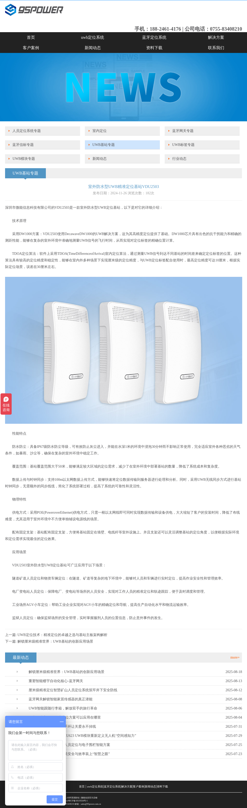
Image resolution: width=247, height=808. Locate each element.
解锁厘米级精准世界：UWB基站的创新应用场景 (55, 641)
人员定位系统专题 (26, 131)
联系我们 (216, 48)
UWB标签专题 (183, 145)
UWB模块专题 (23, 159)
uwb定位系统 (92, 37)
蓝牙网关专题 (183, 131)
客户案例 (31, 48)
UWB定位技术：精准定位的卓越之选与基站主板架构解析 (62, 635)
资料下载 (154, 48)
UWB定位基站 (109, 207)
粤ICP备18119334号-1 (78, 801)
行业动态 (179, 159)
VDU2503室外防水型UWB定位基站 (39, 565)
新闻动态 (93, 48)
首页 (31, 37)
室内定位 (99, 131)
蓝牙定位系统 (154, 37)
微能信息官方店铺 (89, 798)
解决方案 (216, 37)
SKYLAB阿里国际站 (70, 798)
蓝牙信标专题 (23, 145)
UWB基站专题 (103, 145)
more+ (235, 657)
